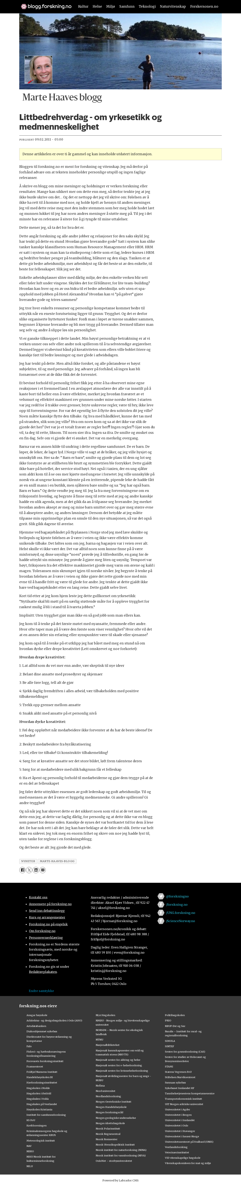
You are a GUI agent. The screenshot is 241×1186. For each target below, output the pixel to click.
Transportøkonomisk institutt (183, 1098)
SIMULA (170, 1040)
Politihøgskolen (175, 1015)
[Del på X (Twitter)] (29, 870)
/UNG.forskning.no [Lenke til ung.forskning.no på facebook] (180, 913)
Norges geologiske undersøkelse (116, 1117)
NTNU (99, 1039)
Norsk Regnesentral (108, 1133)
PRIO (168, 1020)
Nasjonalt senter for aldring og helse (118, 1059)
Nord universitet (105, 1090)
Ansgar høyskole (37, 1015)
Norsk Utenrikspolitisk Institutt (115, 1144)
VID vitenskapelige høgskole (182, 1157)
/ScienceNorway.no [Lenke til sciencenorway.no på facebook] (180, 921)
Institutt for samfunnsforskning (46, 1114)
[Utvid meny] (21, 20)
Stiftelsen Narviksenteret (180, 1077)
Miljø (110, 6)
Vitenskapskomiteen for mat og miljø (188, 1163)
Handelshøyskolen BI (40, 1077)
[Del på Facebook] (22, 870)
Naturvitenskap (173, 6)
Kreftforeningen (37, 1125)
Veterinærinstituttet (177, 1152)
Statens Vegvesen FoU (178, 1071)
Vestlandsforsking (176, 1147)
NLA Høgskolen (105, 1015)
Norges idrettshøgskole (110, 1123)
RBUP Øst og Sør (175, 1026)
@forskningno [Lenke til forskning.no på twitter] (177, 896)
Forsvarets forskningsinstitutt (45, 1061)
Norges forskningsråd (109, 1112)
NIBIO (30, 1151)
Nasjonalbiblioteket (108, 1044)
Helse (97, 6)
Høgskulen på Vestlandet (42, 1104)
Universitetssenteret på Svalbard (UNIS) (189, 1141)
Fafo (29, 1046)
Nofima (100, 1085)
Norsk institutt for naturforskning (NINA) (121, 1149)
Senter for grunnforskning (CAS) (185, 1051)
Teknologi (147, 6)
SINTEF (169, 1046)
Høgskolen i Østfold (39, 1093)
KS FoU (31, 1120)
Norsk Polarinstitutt (108, 1128)
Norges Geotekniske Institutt (113, 1101)
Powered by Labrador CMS (120, 1180)
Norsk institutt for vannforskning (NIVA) (121, 1155)
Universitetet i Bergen (178, 1114)
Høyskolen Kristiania (39, 1109)
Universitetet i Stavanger (180, 1131)
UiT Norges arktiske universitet (184, 1104)
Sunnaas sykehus (175, 1082)
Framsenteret (35, 1066)
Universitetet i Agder (177, 1109)
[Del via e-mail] (42, 870)
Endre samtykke (41, 991)
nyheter (28, 861)
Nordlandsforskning (108, 1096)
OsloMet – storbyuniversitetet (114, 1160)
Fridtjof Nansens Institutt (42, 1071)
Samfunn (127, 6)
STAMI (169, 1066)
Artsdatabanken (36, 1026)
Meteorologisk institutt (41, 1140)
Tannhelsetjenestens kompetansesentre (189, 1093)
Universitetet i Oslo (176, 1125)
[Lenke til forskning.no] (44, 4)
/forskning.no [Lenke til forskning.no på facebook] (177, 904)
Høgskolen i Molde (38, 1088)
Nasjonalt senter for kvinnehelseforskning (122, 1070)
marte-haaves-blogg (57, 861)
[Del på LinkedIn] (36, 870)
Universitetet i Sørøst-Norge (182, 1136)
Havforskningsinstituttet (42, 1082)
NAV (29, 1145)
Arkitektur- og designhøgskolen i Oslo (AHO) (54, 1020)
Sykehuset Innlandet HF (179, 1088)
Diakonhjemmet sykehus (42, 1031)
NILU (30, 1166)
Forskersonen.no (204, 6)
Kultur (83, 6)
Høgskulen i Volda (38, 1098)
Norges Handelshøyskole (111, 1106)
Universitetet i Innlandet (180, 1120)
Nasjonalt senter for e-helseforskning (119, 1065)
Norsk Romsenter (106, 1139)
